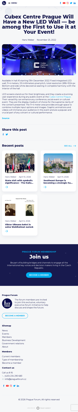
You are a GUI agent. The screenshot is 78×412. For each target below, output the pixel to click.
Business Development (13, 340)
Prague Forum (4, 3)
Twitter (71, 3)
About (5, 347)
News (5, 330)
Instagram (67, 3)
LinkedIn (74, 3)
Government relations (13, 343)
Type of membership (12, 359)
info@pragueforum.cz (15, 379)
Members (7, 337)
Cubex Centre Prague (60, 97)
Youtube (64, 3)
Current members (11, 356)
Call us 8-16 (7, 372)
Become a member (39, 275)
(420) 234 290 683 (13, 376)
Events (5, 334)
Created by (39, 408)
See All (68, 146)
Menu (14, 3)
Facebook (60, 3)
